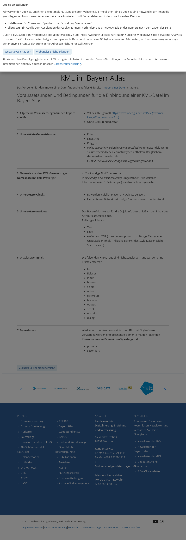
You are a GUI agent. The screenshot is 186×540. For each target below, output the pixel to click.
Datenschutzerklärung (67, 64)
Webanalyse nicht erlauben (52, 51)
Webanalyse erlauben (18, 51)
